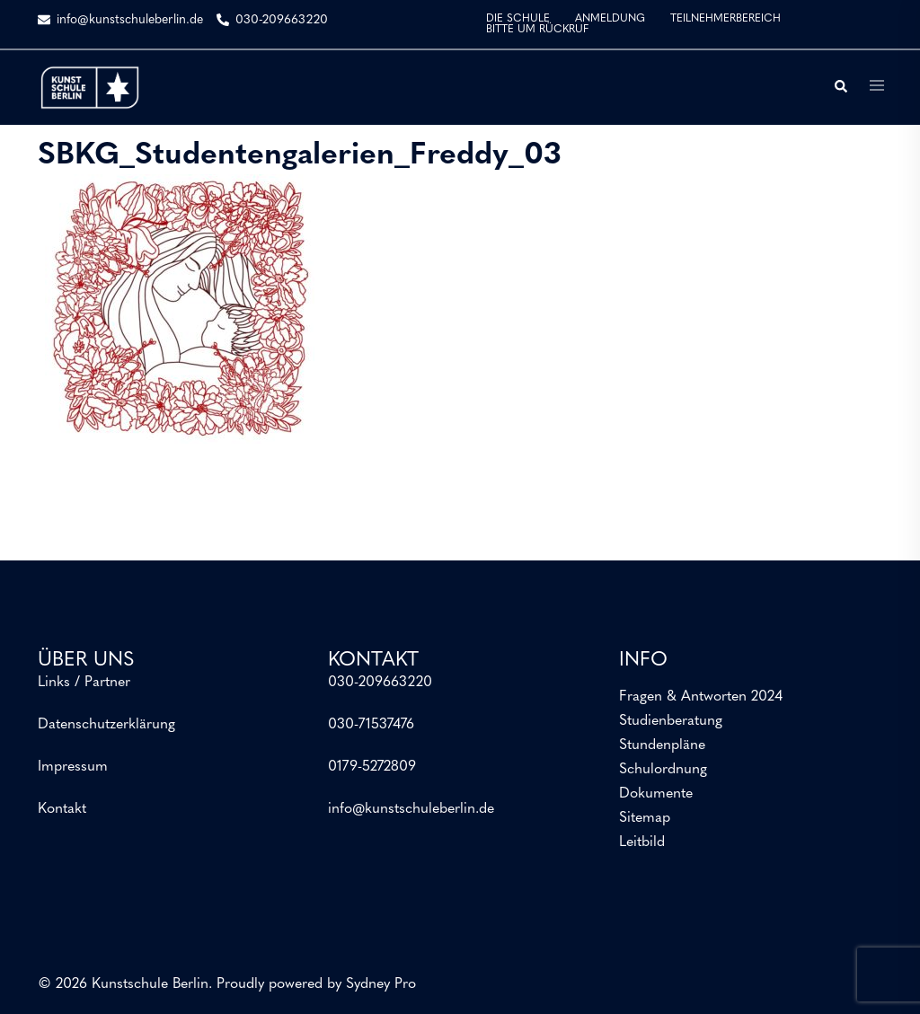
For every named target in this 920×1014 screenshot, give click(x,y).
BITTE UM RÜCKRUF (537, 29)
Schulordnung (663, 770)
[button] (840, 87)
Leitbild (642, 842)
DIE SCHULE (518, 18)
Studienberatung (670, 721)
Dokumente (656, 794)
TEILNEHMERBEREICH (725, 18)
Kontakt (62, 809)
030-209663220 (380, 682)
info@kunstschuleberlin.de (411, 809)
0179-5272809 (372, 767)
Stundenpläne (662, 745)
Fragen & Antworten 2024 (701, 697)
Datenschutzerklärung (106, 725)
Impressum (73, 767)
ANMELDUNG (610, 18)
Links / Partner (84, 682)
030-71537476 (371, 725)
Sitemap (644, 818)
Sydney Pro (381, 984)
